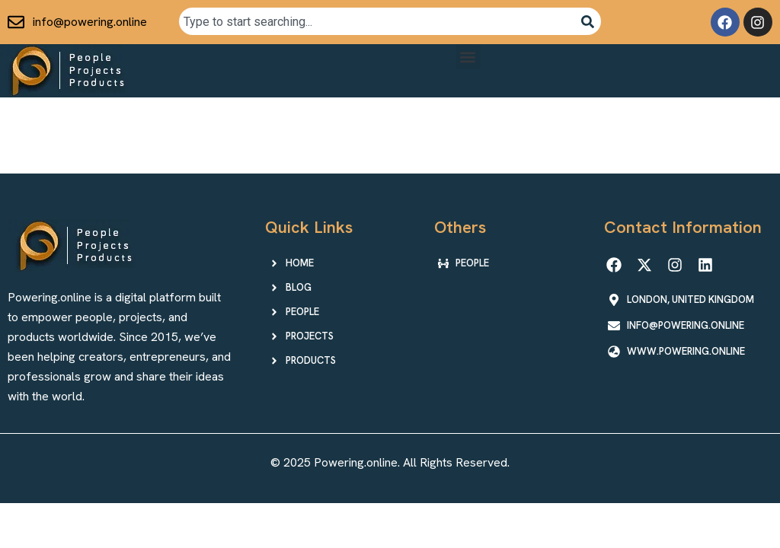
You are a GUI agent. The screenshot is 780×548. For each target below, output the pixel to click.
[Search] (587, 21)
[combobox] (376, 21)
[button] (468, 56)
